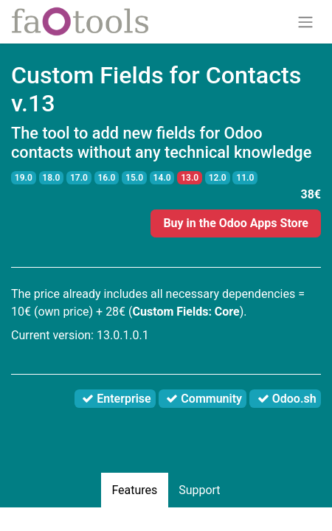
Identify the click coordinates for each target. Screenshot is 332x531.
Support (199, 490)
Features (134, 490)
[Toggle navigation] (305, 22)
